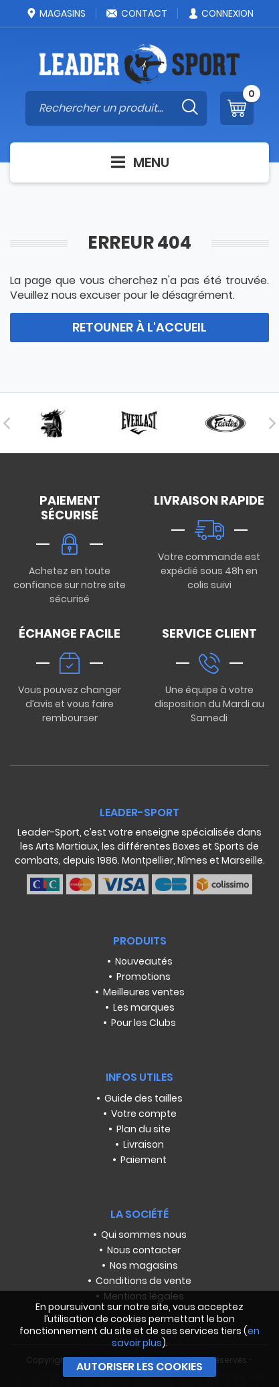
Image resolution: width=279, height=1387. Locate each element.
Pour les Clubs (143, 1022)
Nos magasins (144, 1265)
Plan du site (143, 1129)
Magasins (55, 13)
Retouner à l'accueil (139, 327)
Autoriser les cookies (139, 1366)
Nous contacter (144, 1250)
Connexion (220, 13)
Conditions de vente (143, 1280)
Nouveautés (144, 961)
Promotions (143, 976)
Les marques (144, 1007)
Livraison (143, 1144)
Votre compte (144, 1113)
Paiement (143, 1159)
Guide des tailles (143, 1098)
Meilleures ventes (144, 992)
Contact (136, 13)
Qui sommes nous (144, 1234)
